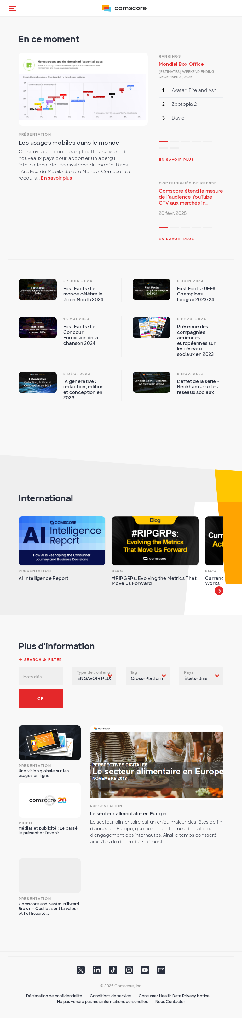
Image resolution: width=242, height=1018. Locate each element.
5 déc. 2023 (76, 374)
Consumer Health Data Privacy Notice (174, 995)
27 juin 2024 (77, 281)
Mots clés (32, 676)
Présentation (35, 134)
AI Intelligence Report (44, 578)
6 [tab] (163, 148)
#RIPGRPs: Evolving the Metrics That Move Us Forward (154, 581)
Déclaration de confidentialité (54, 995)
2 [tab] (174, 142)
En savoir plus (56, 178)
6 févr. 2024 (191, 319)
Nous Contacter (170, 1001)
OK (40, 698)
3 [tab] (185, 142)
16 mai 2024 (76, 319)
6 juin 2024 (190, 281)
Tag (133, 672)
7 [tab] (174, 148)
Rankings (170, 56)
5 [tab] (207, 142)
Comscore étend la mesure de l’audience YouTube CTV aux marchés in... (191, 197)
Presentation (35, 571)
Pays (188, 672)
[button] (12, 8)
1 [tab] (163, 142)
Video (25, 823)
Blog (118, 571)
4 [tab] (196, 142)
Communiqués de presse (188, 183)
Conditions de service (110, 995)
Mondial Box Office (181, 64)
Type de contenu (93, 672)
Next (219, 590)
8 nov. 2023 (190, 374)
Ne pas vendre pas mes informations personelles (102, 1001)
